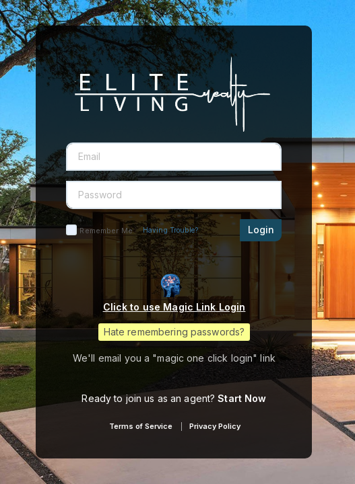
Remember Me (105, 230)
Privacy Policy (214, 426)
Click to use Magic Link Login (174, 307)
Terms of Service (140, 426)
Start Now (242, 398)
